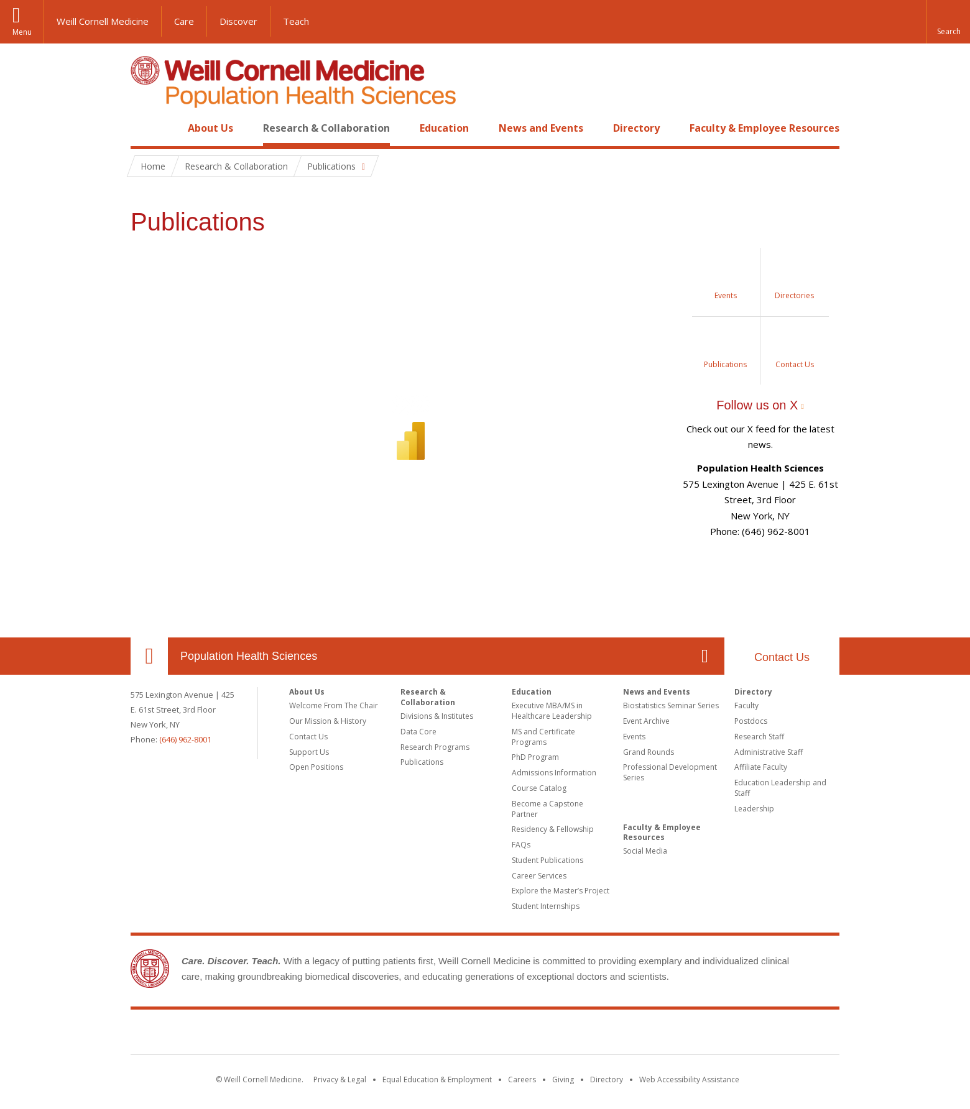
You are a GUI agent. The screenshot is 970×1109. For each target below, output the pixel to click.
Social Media (645, 851)
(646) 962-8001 (185, 739)
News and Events (541, 128)
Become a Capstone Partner (547, 808)
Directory (636, 128)
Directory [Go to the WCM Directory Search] (606, 1079)
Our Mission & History (327, 721)
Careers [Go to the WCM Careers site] (522, 1079)
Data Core (418, 731)
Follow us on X (757, 405)
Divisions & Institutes (436, 716)
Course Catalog (539, 788)
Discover (238, 21)
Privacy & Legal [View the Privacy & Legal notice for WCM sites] (339, 1079)
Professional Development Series (670, 772)
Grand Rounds (648, 752)
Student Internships (546, 906)
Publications (421, 762)
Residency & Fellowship (553, 829)
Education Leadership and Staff (780, 787)
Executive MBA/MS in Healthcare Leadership (552, 710)
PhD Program (535, 757)
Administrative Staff (768, 752)
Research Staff (759, 736)
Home (144, 128)
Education (444, 128)
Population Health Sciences (248, 656)
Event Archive (646, 721)
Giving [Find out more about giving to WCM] (563, 1079)
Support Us (309, 752)
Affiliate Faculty (760, 767)
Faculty (746, 705)
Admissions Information (554, 772)
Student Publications (547, 860)
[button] (948, 21)
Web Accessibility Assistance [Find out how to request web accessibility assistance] (689, 1079)
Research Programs (434, 747)
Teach (296, 21)
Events (634, 736)
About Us (210, 128)
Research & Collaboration (326, 128)
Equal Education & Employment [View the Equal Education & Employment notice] (437, 1079)
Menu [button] (22, 32)
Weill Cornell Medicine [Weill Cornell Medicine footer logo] (485, 1034)
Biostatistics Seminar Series (671, 705)
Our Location (149, 656)
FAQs (521, 844)
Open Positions (316, 767)
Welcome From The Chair (333, 705)
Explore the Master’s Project (560, 890)
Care (184, 21)
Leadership (754, 808)
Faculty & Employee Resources (764, 128)
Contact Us (782, 657)
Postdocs (750, 721)
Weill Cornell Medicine (103, 21)
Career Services (539, 875)
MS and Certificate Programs (543, 736)
